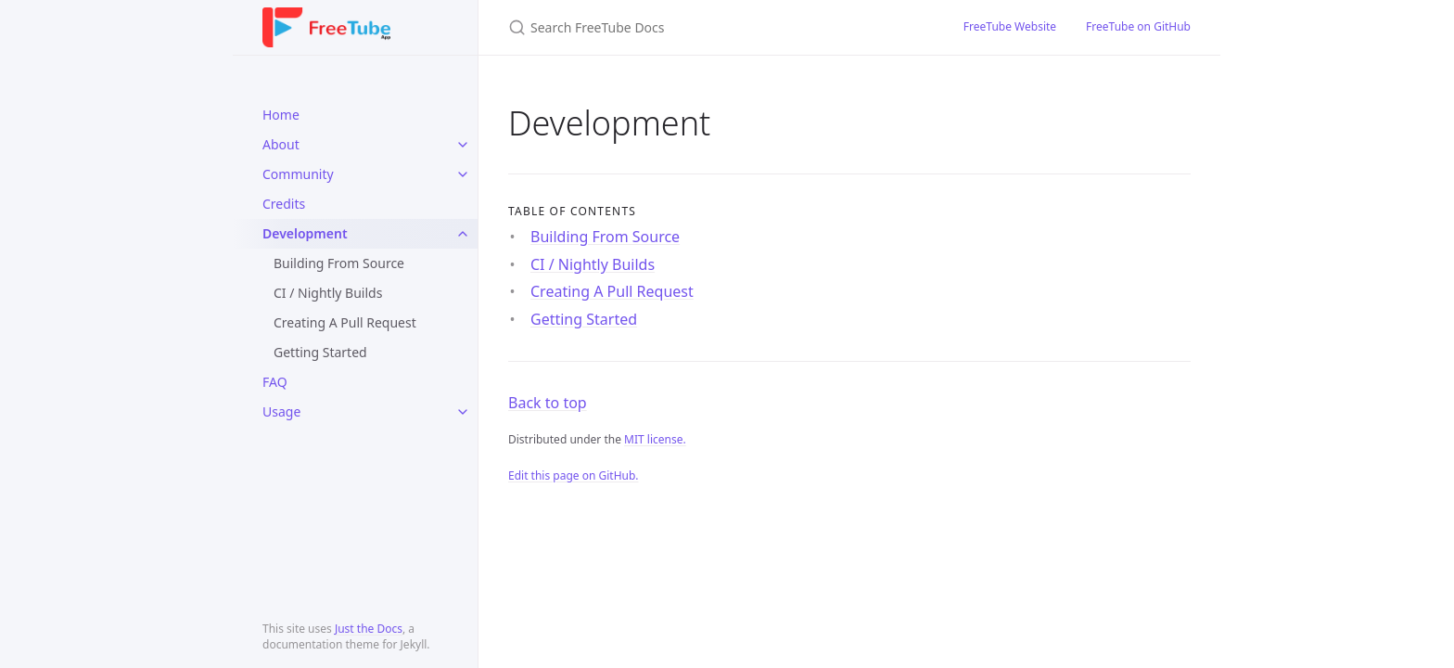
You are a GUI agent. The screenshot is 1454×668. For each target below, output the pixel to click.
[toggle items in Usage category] (463, 412)
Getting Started (320, 352)
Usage (281, 411)
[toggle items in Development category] (463, 234)
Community (298, 174)
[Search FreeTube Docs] (713, 27)
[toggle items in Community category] (463, 174)
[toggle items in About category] (463, 145)
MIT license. (655, 439)
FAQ (274, 382)
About (281, 144)
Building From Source (339, 263)
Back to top (547, 402)
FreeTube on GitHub (1138, 26)
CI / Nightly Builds (328, 293)
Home (281, 114)
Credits (283, 203)
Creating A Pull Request (345, 322)
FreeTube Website (1009, 26)
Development (305, 233)
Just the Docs (368, 628)
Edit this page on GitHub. (573, 475)
